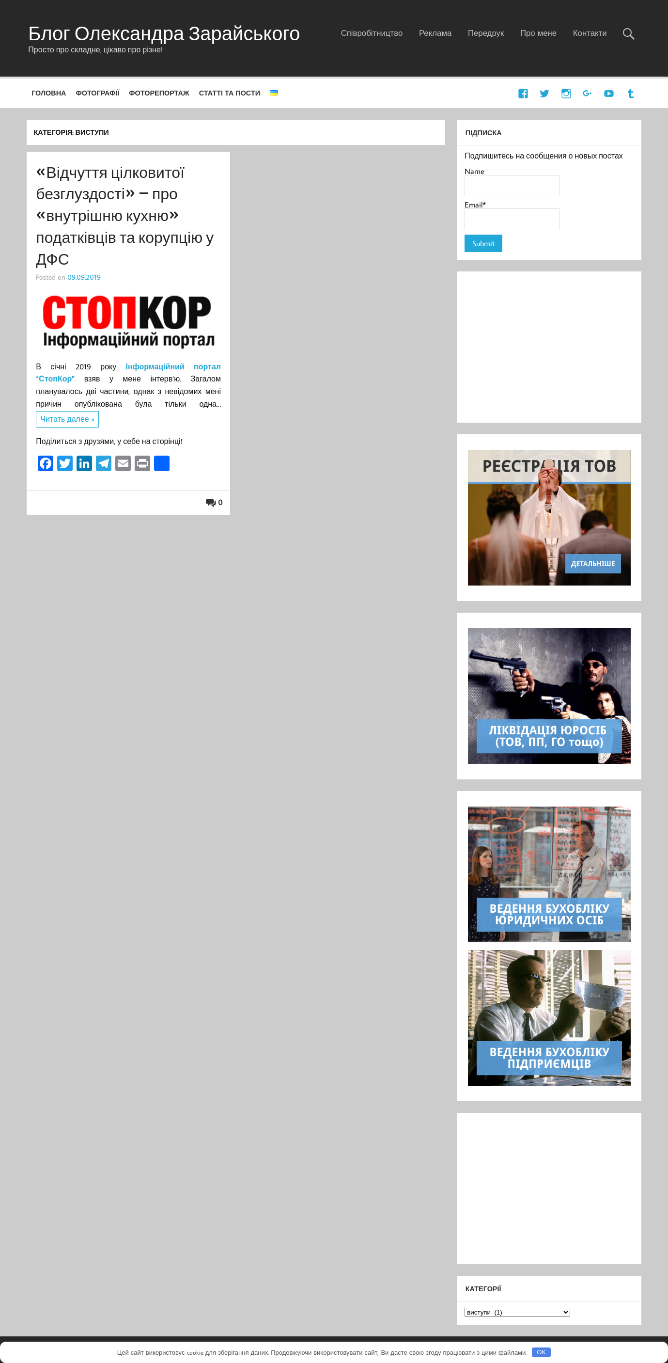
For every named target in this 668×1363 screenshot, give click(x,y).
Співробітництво (372, 33)
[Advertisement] (549, 347)
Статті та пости (229, 92)
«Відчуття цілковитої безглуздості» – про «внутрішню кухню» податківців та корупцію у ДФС (125, 215)
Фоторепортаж (159, 92)
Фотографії (97, 92)
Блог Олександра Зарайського (164, 33)
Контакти (590, 33)
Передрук (486, 33)
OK (541, 1352)
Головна (48, 92)
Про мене (538, 33)
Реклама (435, 33)
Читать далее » (67, 419)
